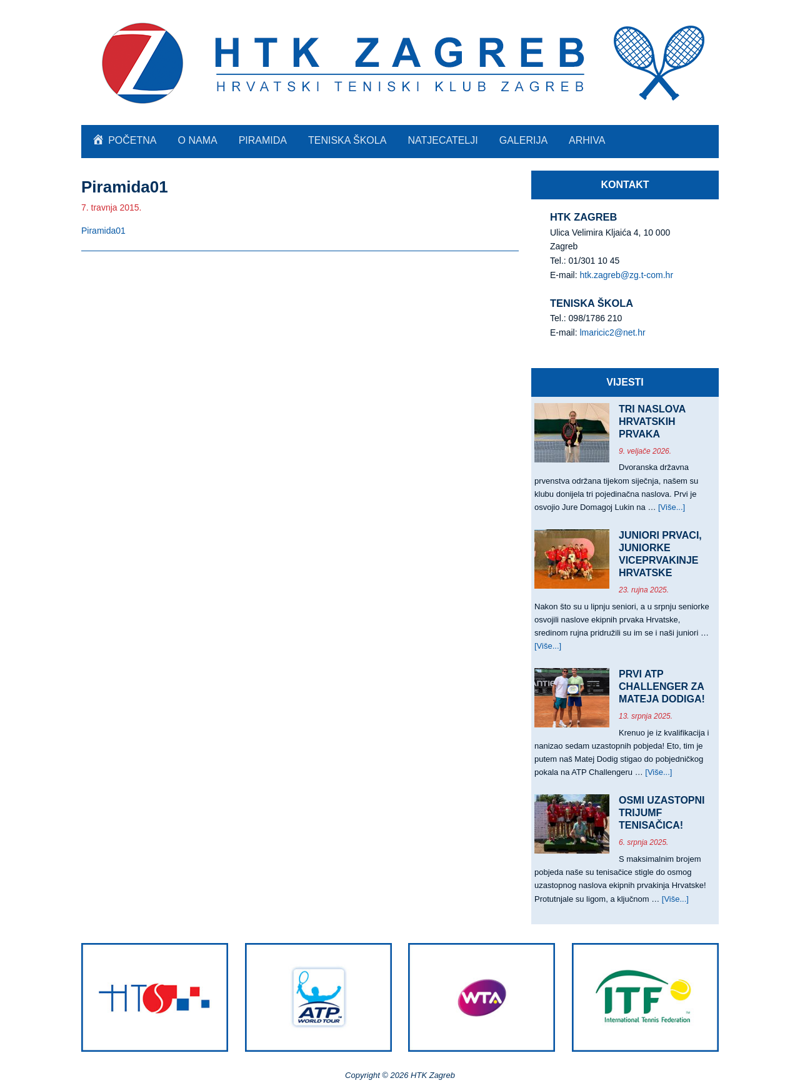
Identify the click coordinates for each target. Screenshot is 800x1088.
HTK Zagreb (400, 62)
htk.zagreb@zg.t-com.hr (626, 275)
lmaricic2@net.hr (612, 332)
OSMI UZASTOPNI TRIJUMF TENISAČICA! (662, 813)
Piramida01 (103, 231)
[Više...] (671, 507)
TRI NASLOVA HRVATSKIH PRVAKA (652, 421)
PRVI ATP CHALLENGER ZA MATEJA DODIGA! (662, 686)
